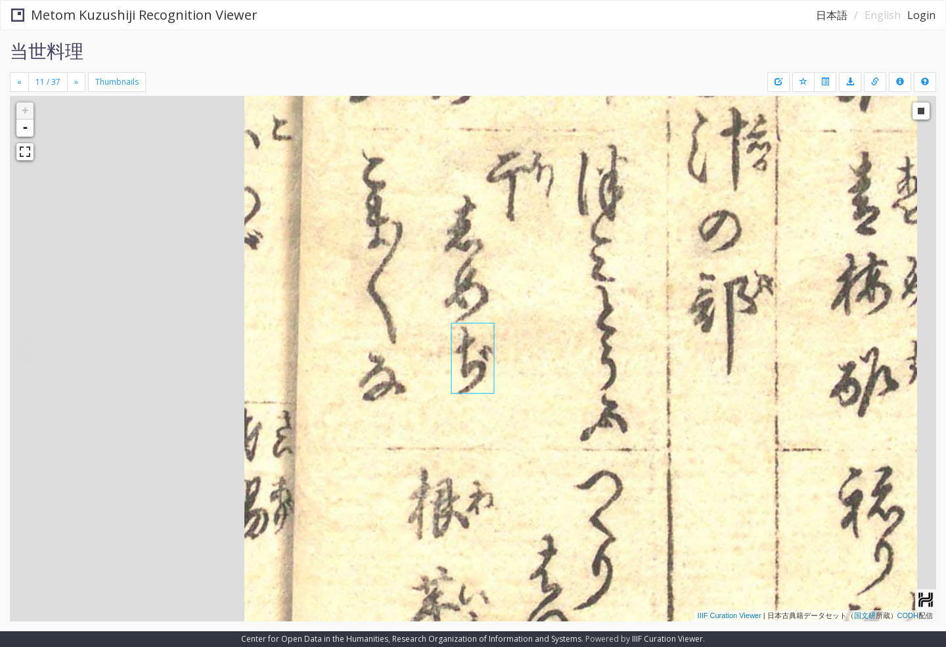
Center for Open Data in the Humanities (314, 638)
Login (921, 15)
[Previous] (19, 82)
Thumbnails (117, 81)
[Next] (76, 82)
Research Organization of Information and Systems (486, 638)
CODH (907, 615)
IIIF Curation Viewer (729, 615)
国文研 (865, 615)
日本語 (831, 15)
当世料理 (46, 50)
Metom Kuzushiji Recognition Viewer (134, 15)
